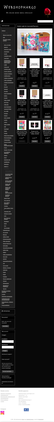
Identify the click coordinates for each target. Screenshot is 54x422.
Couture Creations (8, 73)
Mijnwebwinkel (40, 419)
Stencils (4, 288)
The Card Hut (7, 200)
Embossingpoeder (7, 239)
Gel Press (6, 102)
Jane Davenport (7, 106)
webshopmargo (6, 311)
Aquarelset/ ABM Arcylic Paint (9, 175)
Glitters (4, 252)
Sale (4, 37)
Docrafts (6, 91)
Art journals (5, 232)
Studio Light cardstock (7, 185)
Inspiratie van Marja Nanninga (6, 291)
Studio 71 (6, 166)
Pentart (5, 133)
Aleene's (6, 47)
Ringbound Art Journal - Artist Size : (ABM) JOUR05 (35, 133)
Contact (3, 294)
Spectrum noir (7, 159)
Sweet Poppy (7, 198)
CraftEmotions (7, 76)
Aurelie (5, 53)
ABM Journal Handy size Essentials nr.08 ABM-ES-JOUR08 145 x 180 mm (22, 133)
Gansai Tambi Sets (7, 243)
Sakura (5, 155)
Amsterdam (6, 51)
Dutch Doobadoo (7, 93)
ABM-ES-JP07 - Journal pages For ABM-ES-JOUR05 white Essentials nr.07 (47, 72)
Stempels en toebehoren (5, 286)
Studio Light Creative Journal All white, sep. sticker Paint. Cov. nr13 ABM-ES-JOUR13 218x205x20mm (47, 104)
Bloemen (5, 234)
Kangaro (6, 113)
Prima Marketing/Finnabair (8, 145)
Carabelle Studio (7, 56)
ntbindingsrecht (4, 395)
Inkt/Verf (5, 259)
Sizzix (5, 157)
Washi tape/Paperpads (8, 192)
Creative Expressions (8, 82)
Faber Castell (7, 100)
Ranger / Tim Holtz (8, 150)
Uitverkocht (47, 85)
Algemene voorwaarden (7, 296)
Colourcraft (6, 67)
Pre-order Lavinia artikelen (6, 40)
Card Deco (6, 58)
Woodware (6, 221)
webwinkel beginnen (30, 419)
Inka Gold (5, 256)
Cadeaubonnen (6, 230)
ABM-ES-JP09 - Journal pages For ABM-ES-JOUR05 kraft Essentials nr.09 (34, 103)
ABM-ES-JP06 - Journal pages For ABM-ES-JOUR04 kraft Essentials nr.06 (21, 72)
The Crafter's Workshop (7, 203)
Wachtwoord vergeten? (7, 354)
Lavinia (5, 120)
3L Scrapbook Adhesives (7, 153)
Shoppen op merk (7, 42)
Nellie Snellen (7, 124)
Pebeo (5, 131)
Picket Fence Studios (8, 135)
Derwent (6, 89)
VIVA (5, 216)
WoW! (5, 223)
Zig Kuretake (7, 228)
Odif (5, 126)
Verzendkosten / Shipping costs (7, 303)
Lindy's (5, 122)
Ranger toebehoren (7, 278)
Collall (5, 64)
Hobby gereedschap (7, 254)
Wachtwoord (5, 344)
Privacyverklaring (5, 305)
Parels (4, 274)
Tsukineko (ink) (7, 211)
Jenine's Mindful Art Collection (8, 181)
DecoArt (6, 87)
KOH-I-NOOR (7, 118)
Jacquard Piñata (7, 109)
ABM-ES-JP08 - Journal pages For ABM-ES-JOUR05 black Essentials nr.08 (21, 103)
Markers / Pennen (7, 267)
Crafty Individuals (8, 80)
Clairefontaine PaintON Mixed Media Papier (7, 61)
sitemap (23, 419)
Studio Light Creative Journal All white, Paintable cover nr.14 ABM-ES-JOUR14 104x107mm (35, 73)
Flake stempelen (6, 241)
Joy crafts (6, 111)
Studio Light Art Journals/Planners (9, 171)
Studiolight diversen (7, 195)
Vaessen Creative (8, 213)
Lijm (4, 263)
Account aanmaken (7, 371)
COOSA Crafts (7, 69)
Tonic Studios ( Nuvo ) (8, 209)
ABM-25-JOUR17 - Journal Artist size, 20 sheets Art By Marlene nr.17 (47, 133)
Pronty (5, 147)
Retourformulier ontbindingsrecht (8, 396)
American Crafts (7, 49)
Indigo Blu (6, 104)
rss (25, 419)
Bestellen (22, 85)
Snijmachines (6, 283)
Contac (2, 401)
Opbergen (5, 270)
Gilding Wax (5, 250)
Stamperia (6, 164)
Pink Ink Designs (7, 137)
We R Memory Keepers (7, 219)
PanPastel (6, 129)
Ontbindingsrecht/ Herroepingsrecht (6, 299)
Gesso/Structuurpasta (7, 248)
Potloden (5, 276)
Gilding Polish (6, 236)
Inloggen (5, 350)
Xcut (5, 225)
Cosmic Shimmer (8, 71)
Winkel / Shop (5, 33)
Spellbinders (6, 162)
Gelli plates (5, 245)
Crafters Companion (8, 78)
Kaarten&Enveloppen (7, 261)
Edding (5, 95)
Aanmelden (5, 326)
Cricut (5, 84)
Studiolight (6, 168)
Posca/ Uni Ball (7, 142)
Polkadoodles (7, 140)
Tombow (6, 206)
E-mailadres (4, 339)
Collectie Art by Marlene (8, 178)
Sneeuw (5, 281)
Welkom (3, 30)
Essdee (5, 98)
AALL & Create (7, 45)
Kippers (5, 115)
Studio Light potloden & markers (7, 188)
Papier (4, 272)
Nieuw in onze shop (7, 35)
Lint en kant (5, 265)
